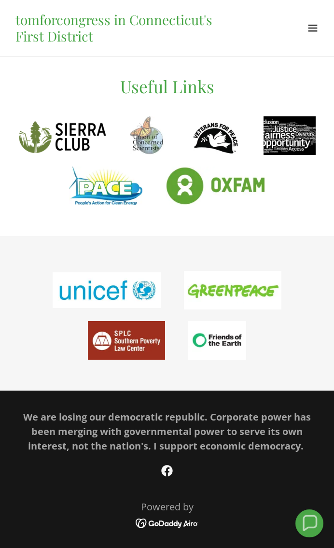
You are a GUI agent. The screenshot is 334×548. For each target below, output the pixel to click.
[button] (312, 28)
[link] (120, 37)
